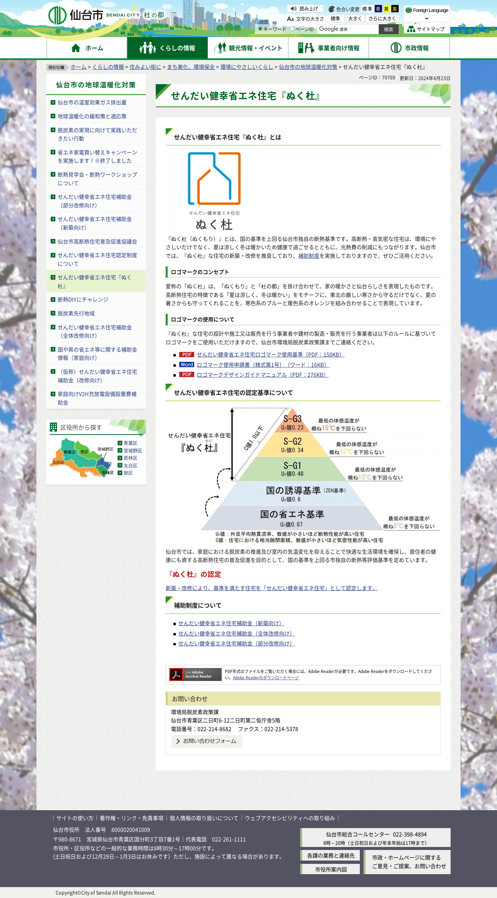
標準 (367, 8)
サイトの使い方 (74, 818)
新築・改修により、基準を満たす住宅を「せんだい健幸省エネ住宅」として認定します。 (272, 588)
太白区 (131, 465)
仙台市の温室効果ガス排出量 (92, 102)
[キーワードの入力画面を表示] (260, 29)
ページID (302, 29)
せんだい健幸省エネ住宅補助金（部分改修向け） (95, 201)
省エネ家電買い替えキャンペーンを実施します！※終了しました (97, 156)
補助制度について (198, 605)
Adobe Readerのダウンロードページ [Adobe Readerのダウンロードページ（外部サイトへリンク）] (266, 677)
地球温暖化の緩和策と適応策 (92, 116)
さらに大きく (382, 18)
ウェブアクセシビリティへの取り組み (290, 818)
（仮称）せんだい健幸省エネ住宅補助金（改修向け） (97, 375)
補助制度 (308, 255)
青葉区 (131, 442)
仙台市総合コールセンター (358, 834)
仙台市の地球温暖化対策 (308, 67)
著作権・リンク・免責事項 (131, 818)
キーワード (272, 29)
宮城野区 (133, 450)
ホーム (78, 67)
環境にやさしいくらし (246, 67)
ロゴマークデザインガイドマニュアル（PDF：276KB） (263, 374)
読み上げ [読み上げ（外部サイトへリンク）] (309, 8)
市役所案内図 (331, 869)
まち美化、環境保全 (191, 67)
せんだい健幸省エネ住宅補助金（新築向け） (231, 623)
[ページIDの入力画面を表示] (292, 29)
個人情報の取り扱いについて (204, 818)
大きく (355, 18)
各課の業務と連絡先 (331, 855)
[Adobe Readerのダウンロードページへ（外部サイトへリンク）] (195, 671)
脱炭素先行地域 (76, 313)
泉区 (128, 472)
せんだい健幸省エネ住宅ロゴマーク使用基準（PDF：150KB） (271, 354)
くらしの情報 (108, 67)
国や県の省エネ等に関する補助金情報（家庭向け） (97, 353)
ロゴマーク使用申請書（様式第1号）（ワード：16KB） (263, 364)
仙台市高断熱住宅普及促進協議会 (97, 241)
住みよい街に (145, 67)
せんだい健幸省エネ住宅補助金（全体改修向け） (95, 331)
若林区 (131, 457)
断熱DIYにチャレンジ (83, 299)
